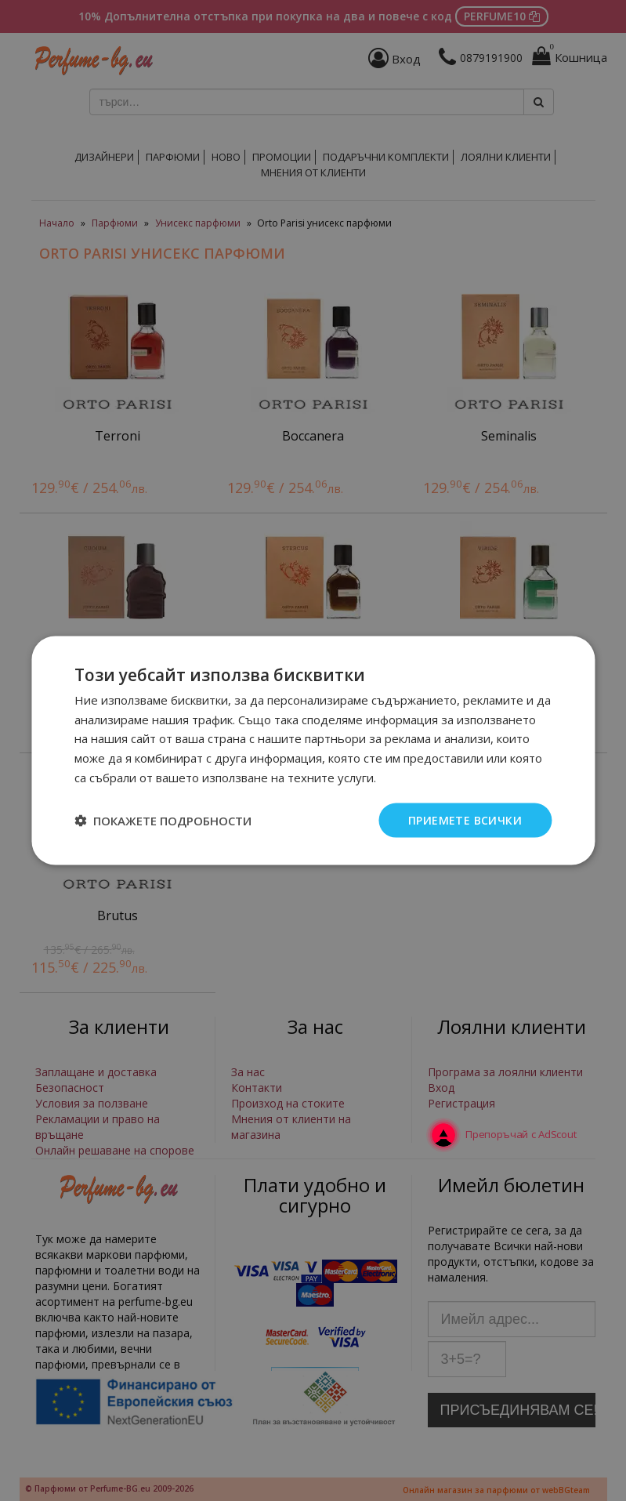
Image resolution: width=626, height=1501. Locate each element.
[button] (162, 821)
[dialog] (313, 750)
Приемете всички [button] (465, 819)
